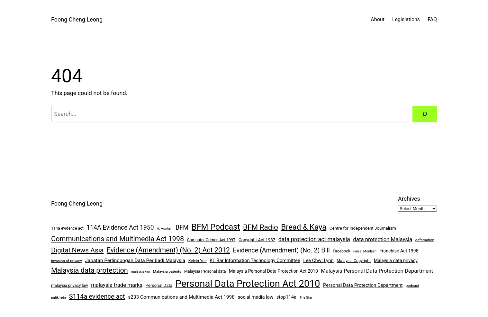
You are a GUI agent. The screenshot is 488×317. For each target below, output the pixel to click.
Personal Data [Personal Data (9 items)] (158, 285)
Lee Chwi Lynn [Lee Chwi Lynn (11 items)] (318, 260)
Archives (409, 198)
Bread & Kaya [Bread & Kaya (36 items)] (303, 227)
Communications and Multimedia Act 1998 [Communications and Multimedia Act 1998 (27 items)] (117, 239)
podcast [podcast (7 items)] (412, 285)
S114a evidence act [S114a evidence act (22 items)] (97, 296)
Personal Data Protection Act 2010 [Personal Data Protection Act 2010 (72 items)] (248, 283)
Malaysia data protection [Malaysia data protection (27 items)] (89, 270)
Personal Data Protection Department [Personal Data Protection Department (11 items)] (363, 285)
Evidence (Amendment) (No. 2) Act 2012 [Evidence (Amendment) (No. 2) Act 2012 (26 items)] (168, 250)
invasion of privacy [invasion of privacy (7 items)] (66, 261)
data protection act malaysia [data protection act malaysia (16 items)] (314, 239)
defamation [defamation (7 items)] (424, 240)
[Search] (424, 114)
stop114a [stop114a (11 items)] (286, 297)
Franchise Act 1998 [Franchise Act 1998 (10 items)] (398, 250)
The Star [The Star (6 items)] (306, 297)
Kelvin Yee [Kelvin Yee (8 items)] (197, 260)
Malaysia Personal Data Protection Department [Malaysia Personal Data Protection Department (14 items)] (377, 271)
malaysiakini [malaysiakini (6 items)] (140, 271)
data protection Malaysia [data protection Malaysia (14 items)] (382, 239)
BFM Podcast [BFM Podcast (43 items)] (216, 227)
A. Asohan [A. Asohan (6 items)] (164, 228)
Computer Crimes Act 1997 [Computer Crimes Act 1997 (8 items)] (211, 239)
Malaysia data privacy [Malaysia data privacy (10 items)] (396, 260)
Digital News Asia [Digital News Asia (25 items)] (77, 250)
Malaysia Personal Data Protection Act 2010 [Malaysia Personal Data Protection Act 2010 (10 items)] (273, 271)
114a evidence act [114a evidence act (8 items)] (67, 228)
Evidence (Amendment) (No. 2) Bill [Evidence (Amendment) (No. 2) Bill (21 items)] (281, 250)
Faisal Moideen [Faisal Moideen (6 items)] (364, 251)
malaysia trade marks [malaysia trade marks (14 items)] (116, 285)
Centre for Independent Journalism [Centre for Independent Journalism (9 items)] (363, 228)
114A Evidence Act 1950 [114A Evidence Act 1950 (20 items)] (120, 227)
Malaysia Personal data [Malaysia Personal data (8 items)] (205, 271)
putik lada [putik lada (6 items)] (58, 297)
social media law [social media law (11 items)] (255, 297)
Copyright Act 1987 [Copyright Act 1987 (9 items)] (257, 239)
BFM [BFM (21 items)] (182, 227)
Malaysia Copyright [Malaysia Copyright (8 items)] (354, 260)
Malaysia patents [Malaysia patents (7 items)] (167, 271)
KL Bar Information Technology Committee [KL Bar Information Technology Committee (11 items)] (255, 260)
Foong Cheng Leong (77, 19)
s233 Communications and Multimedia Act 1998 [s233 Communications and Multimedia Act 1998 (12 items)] (181, 297)
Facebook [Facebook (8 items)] (341, 251)
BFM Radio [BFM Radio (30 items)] (260, 227)
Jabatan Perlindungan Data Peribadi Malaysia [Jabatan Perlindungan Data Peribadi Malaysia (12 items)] (135, 260)
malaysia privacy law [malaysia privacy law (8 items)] (69, 285)
